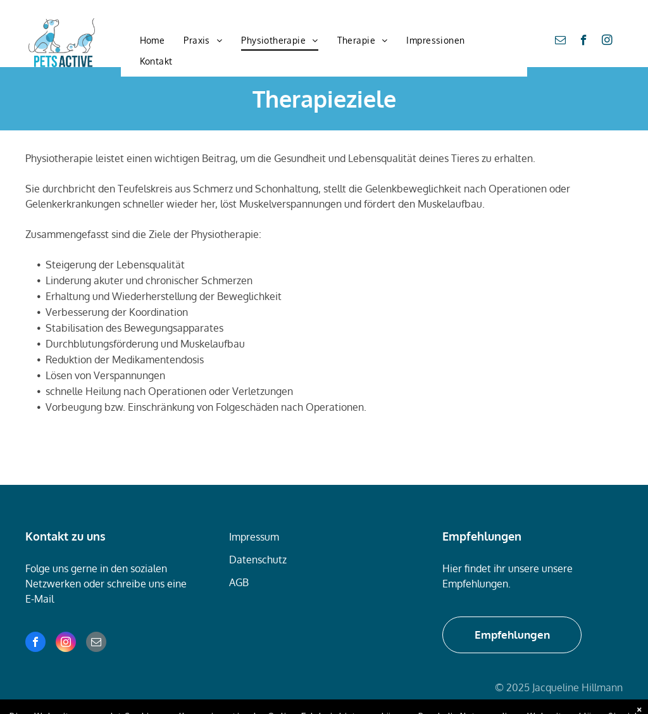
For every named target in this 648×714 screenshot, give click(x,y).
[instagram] (607, 41)
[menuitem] (152, 40)
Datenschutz (258, 559)
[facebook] (584, 41)
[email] (560, 41)
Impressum (254, 536)
